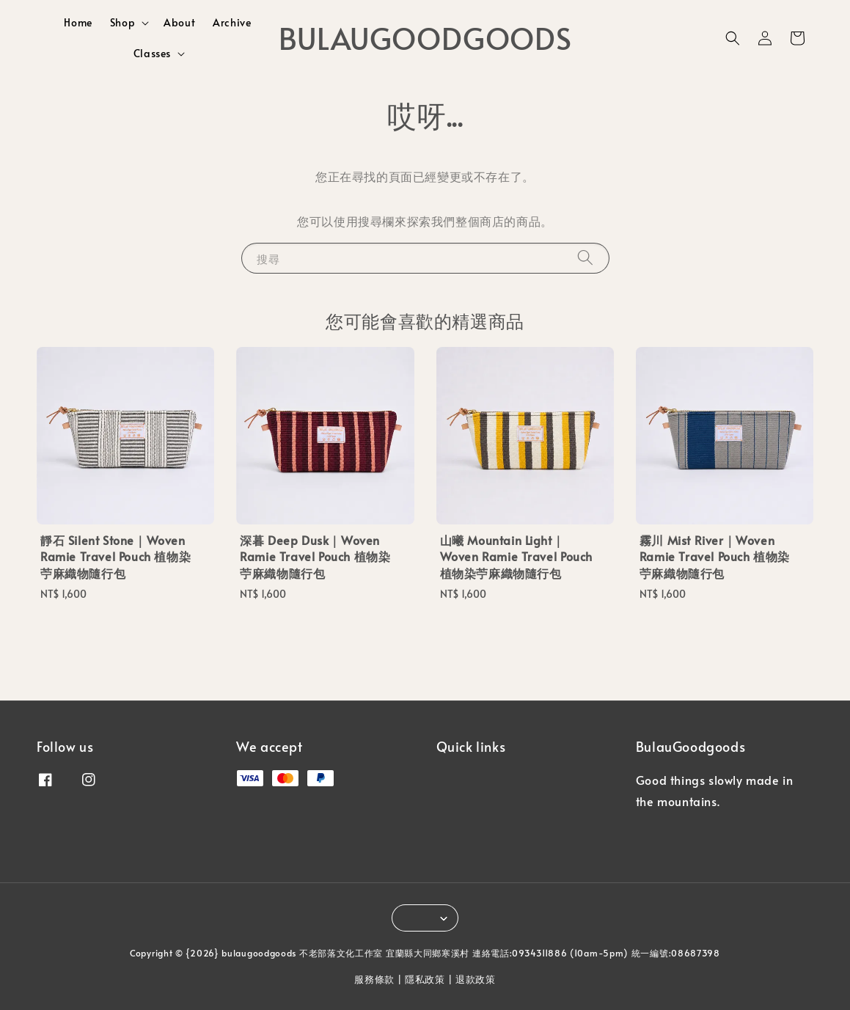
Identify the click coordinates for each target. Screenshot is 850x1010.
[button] (733, 38)
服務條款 (374, 979)
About (179, 22)
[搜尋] (585, 258)
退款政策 (475, 979)
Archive (232, 22)
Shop (122, 22)
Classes (152, 53)
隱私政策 (425, 979)
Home (78, 22)
